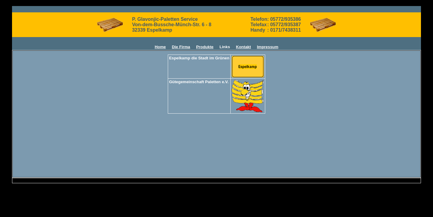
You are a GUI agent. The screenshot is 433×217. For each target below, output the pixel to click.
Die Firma (181, 47)
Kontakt (243, 47)
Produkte (204, 47)
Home (160, 47)
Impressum (267, 47)
